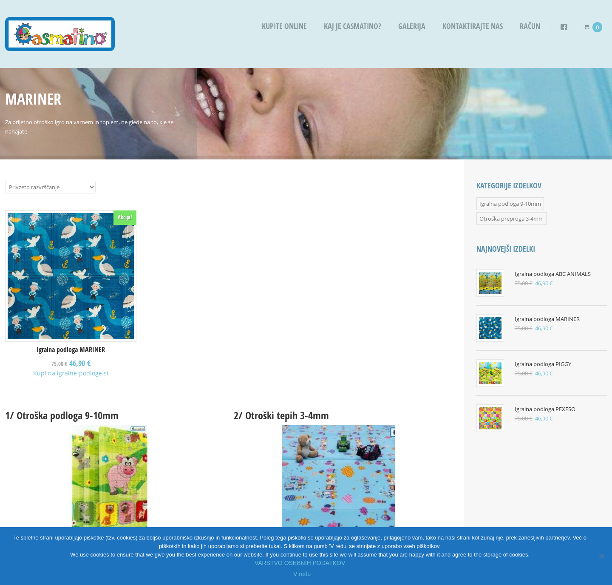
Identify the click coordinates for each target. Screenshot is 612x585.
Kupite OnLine (284, 26)
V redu (302, 574)
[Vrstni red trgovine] (50, 187)
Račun (530, 26)
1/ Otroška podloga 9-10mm (62, 415)
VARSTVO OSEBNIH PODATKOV (300, 562)
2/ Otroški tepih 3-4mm (281, 415)
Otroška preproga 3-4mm (511, 218)
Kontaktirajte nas (472, 26)
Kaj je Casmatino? (352, 26)
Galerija (411, 26)
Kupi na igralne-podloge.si (70, 373)
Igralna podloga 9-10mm (510, 203)
